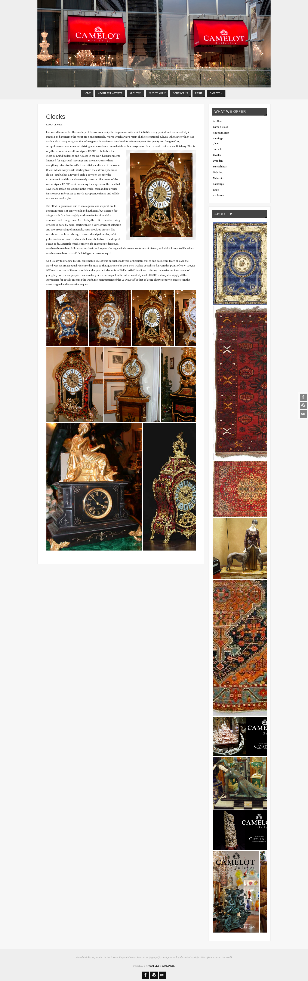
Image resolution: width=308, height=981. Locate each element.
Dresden (218, 160)
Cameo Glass (220, 127)
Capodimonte (221, 132)
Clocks (217, 155)
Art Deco (218, 121)
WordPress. (168, 965)
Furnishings (220, 166)
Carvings (218, 138)
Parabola (153, 965)
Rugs (216, 189)
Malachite (218, 178)
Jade (216, 143)
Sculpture (218, 195)
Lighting (217, 172)
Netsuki (218, 149)
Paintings (218, 184)
